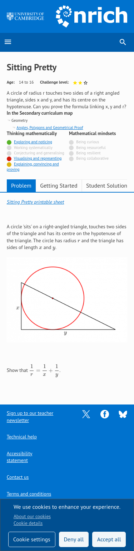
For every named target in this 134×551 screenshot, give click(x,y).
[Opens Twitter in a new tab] (86, 414)
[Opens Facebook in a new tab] (104, 414)
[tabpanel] (67, 293)
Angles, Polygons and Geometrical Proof (49, 127)
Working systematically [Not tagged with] (33, 147)
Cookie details (28, 523)
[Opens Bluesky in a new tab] (123, 414)
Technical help (22, 436)
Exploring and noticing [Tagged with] (33, 141)
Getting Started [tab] (58, 185)
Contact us (18, 477)
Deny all (74, 539)
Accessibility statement (20, 456)
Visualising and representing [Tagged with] (38, 158)
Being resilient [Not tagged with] (88, 152)
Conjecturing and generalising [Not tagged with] (39, 152)
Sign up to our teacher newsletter (30, 416)
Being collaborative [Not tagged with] (92, 158)
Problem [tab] (21, 185)
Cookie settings (31, 539)
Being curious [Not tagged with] (87, 141)
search (123, 42)
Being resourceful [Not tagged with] (90, 147)
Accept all (109, 539)
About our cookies (32, 516)
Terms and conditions (29, 494)
